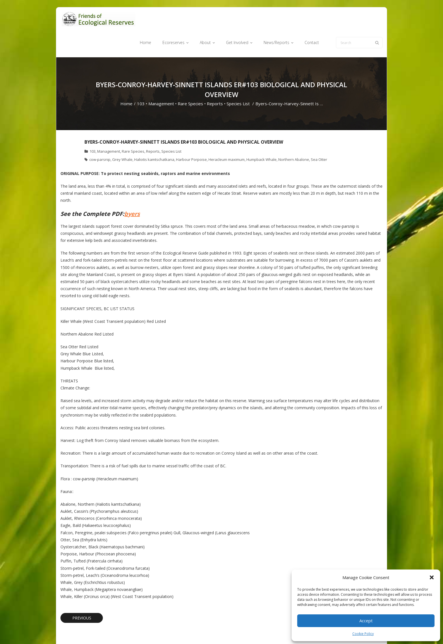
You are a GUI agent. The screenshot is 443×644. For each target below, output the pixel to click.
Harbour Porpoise (191, 137)
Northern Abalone (293, 137)
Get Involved (253, 630)
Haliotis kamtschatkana (154, 137)
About (231, 630)
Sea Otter (319, 137)
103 (141, 81)
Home (126, 81)
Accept (366, 620)
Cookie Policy (363, 633)
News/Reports (280, 630)
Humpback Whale (261, 137)
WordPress (141, 630)
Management (161, 81)
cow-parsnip (99, 137)
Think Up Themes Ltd (94, 630)
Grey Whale (122, 137)
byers (132, 191)
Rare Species (190, 81)
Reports (215, 81)
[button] (432, 577)
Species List (238, 81)
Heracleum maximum (227, 137)
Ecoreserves (210, 630)
